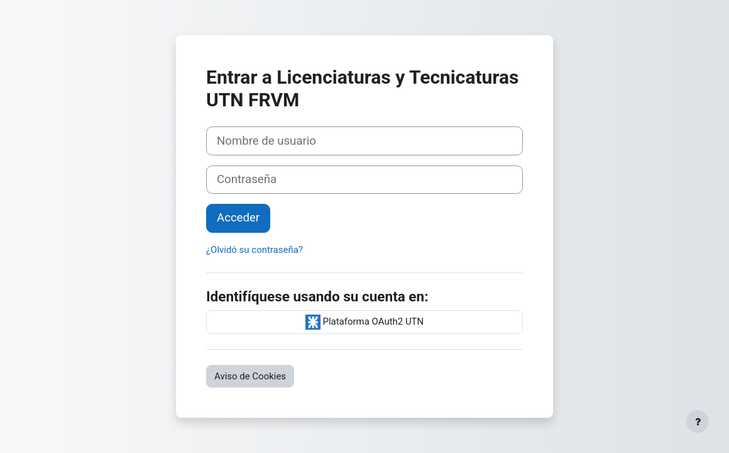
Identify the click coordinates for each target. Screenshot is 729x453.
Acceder (238, 218)
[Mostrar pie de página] (697, 421)
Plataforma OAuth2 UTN (364, 322)
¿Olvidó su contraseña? (254, 249)
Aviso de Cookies (250, 376)
